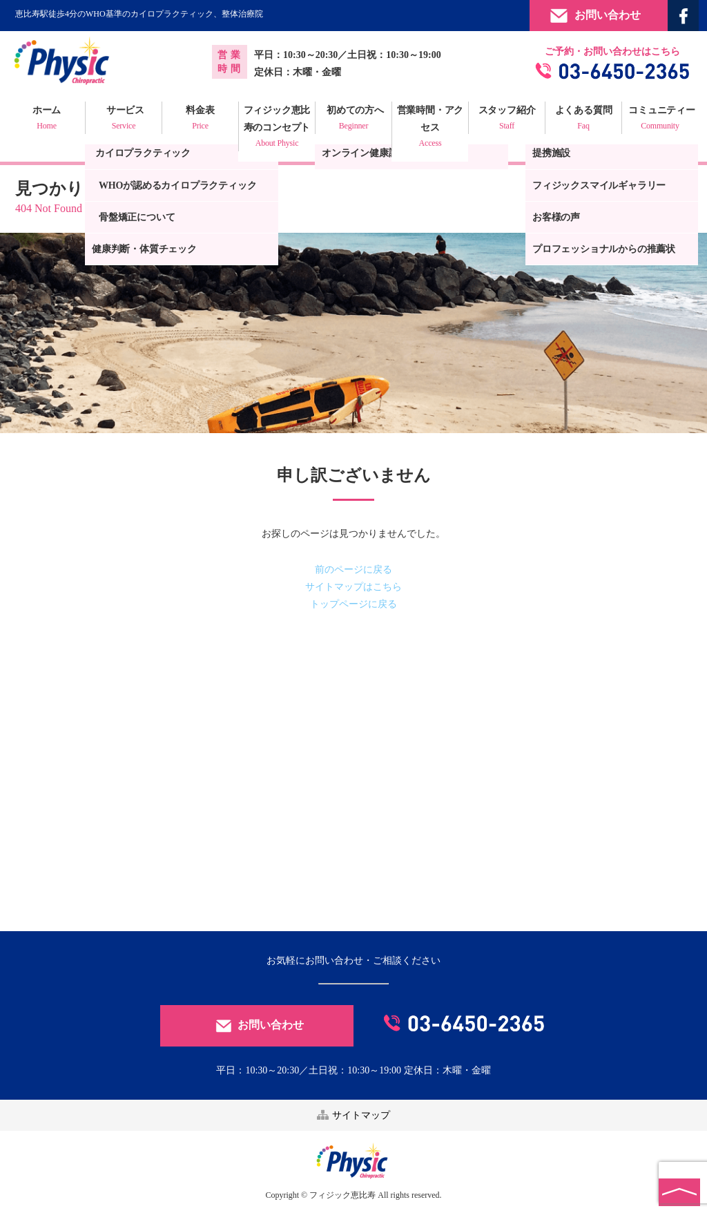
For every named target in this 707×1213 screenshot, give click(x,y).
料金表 (200, 119)
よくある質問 (583, 119)
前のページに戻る (353, 569)
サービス (124, 119)
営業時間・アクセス (430, 128)
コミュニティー (660, 119)
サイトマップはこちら (353, 587)
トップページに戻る (353, 604)
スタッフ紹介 (507, 119)
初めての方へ (353, 119)
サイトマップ (353, 1115)
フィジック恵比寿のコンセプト (277, 128)
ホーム (46, 119)
